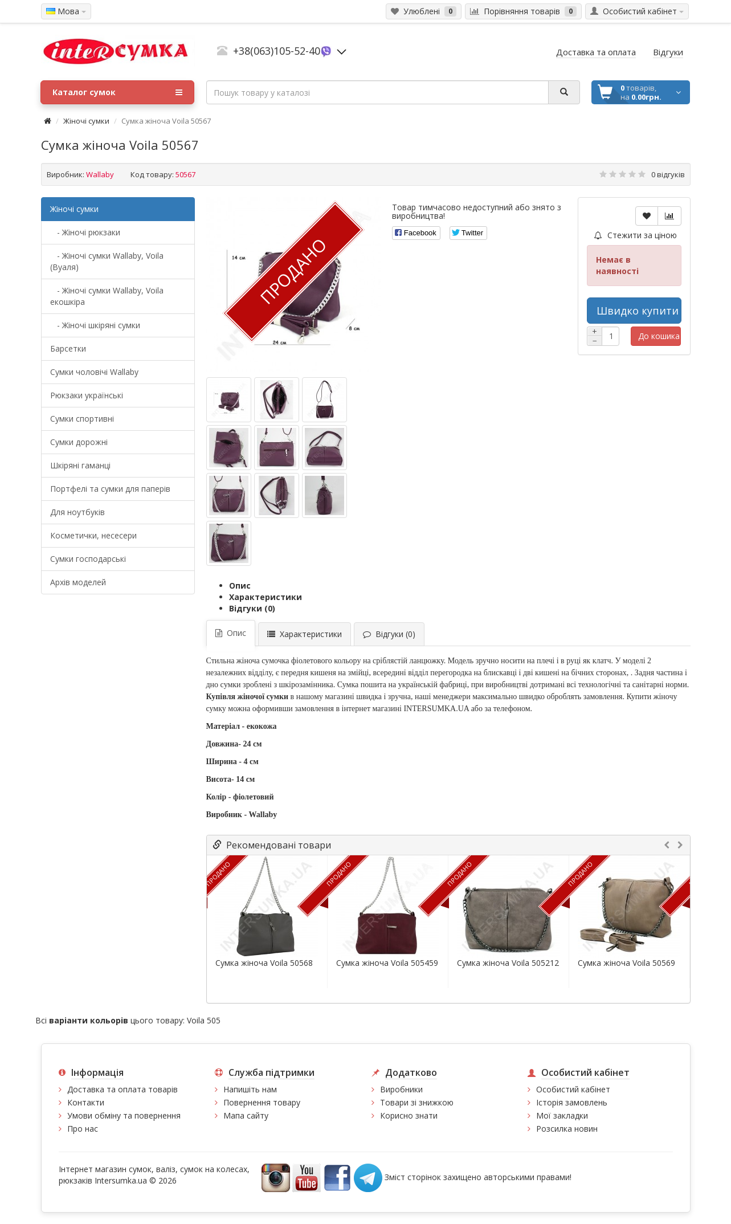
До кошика (659, 336)
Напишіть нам (250, 1089)
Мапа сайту (245, 1115)
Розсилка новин (567, 1128)
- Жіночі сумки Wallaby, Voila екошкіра (107, 296)
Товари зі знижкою (417, 1102)
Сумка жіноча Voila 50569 (626, 963)
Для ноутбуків (77, 512)
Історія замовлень (571, 1102)
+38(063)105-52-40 (276, 51)
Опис (240, 585)
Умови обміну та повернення (124, 1115)
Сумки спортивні (82, 418)
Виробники (401, 1089)
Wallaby (100, 174)
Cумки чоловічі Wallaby (94, 371)
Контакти (85, 1102)
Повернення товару (261, 1102)
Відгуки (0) (252, 608)
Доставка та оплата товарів (122, 1089)
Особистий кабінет (573, 1089)
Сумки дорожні (79, 441)
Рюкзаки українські (86, 395)
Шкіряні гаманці (80, 465)
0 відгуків (668, 174)
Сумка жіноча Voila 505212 (508, 963)
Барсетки (68, 348)
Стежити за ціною (635, 235)
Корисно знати (409, 1115)
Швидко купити (638, 310)
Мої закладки (562, 1115)
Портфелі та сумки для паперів (110, 488)
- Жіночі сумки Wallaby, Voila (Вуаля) (107, 261)
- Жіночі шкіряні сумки (95, 325)
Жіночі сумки (86, 121)
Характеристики (265, 596)
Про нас (82, 1128)
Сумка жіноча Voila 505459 (387, 963)
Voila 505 (203, 1020)
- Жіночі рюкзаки (85, 232)
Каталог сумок (117, 92)
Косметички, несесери (93, 535)
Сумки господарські (88, 558)
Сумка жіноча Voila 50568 (264, 963)
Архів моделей (78, 582)
